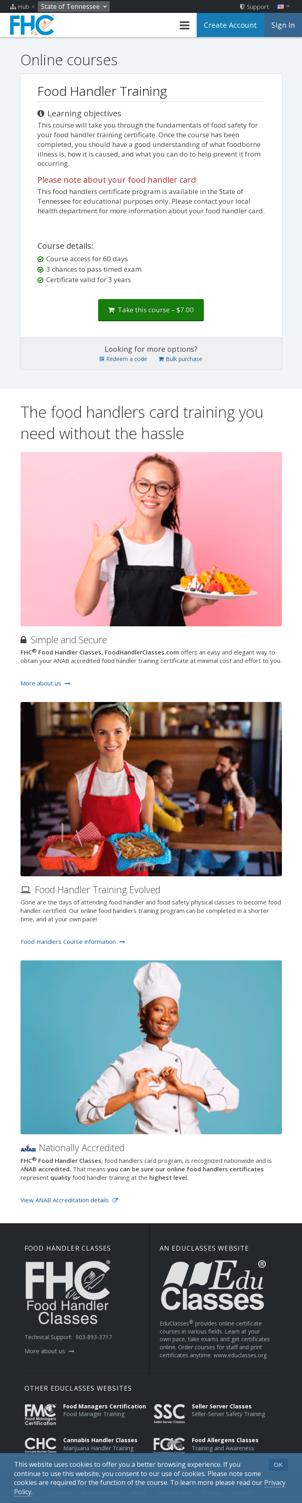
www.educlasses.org (240, 1355)
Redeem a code (123, 359)
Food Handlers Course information (73, 941)
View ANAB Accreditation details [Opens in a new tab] (69, 1200)
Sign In (283, 25)
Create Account (230, 25)
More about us (45, 683)
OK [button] (278, 1464)
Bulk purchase (180, 359)
